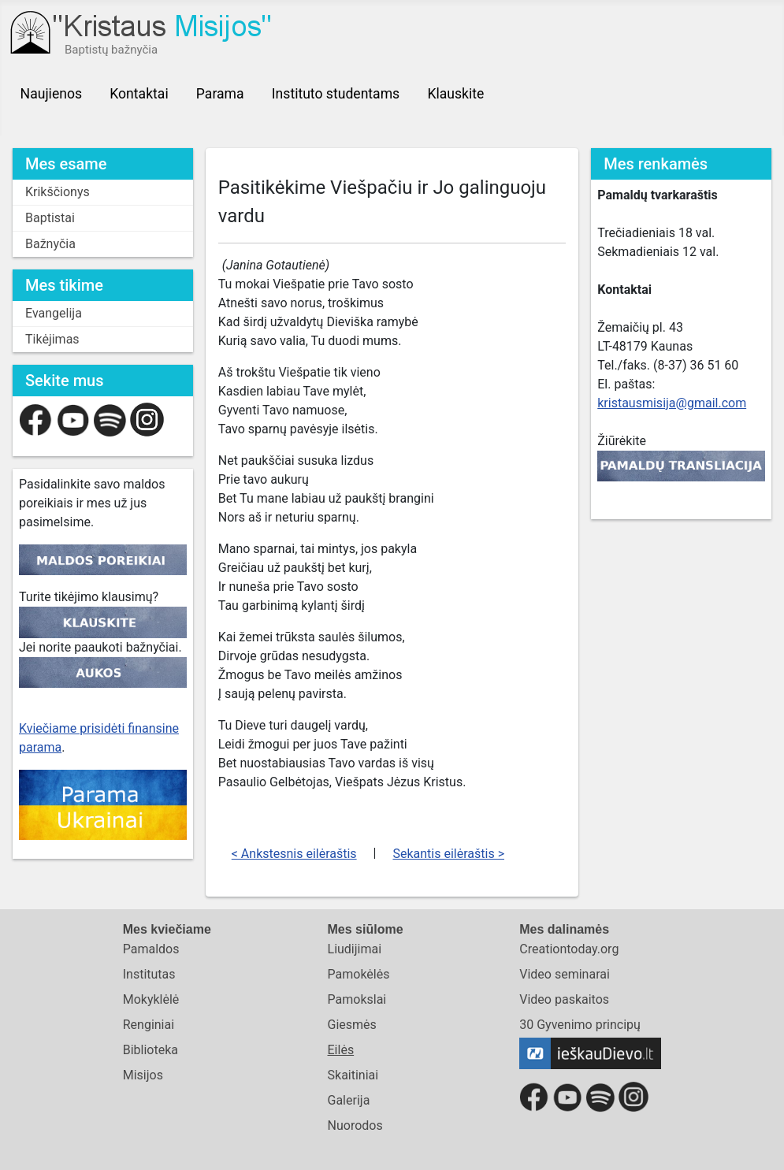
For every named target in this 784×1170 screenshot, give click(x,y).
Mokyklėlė (151, 999)
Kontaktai (139, 94)
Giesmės (352, 1024)
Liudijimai (355, 949)
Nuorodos (355, 1125)
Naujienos (51, 94)
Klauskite (455, 94)
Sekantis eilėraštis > (448, 853)
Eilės (341, 1049)
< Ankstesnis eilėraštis (294, 853)
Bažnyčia (50, 243)
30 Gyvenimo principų (580, 1024)
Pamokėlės (359, 974)
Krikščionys (57, 191)
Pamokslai (357, 999)
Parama (220, 94)
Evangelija (53, 313)
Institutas (149, 974)
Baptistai (50, 217)
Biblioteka (150, 1049)
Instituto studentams (335, 94)
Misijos (143, 1075)
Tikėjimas (52, 339)
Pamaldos (151, 949)
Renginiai (148, 1024)
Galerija (349, 1100)
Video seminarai (564, 974)
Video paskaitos (564, 999)
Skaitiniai (353, 1075)
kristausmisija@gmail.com (671, 403)
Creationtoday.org (569, 949)
